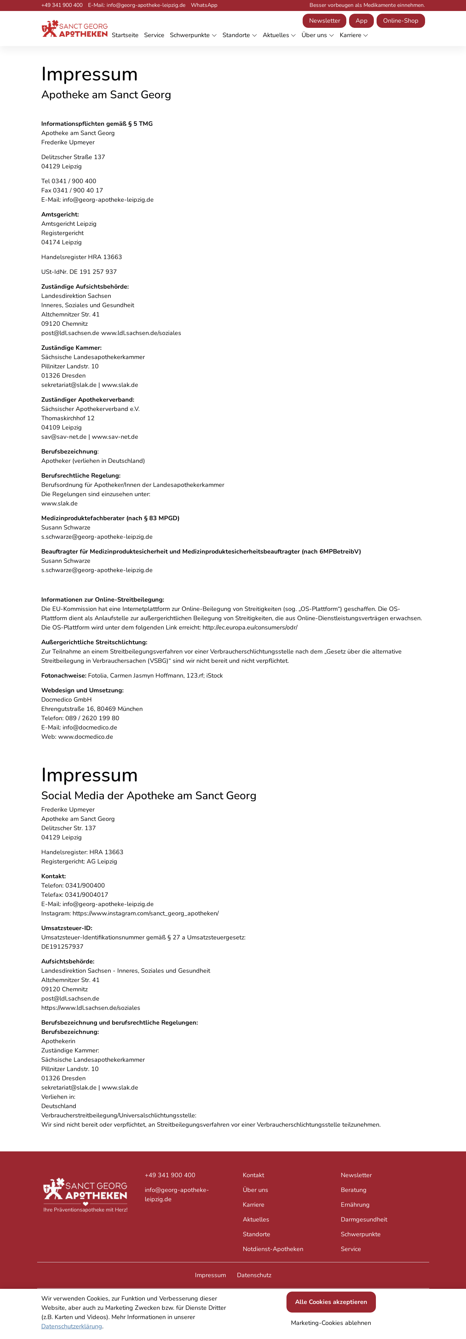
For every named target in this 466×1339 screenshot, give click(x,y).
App (362, 20)
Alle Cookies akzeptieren (331, 1302)
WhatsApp (204, 5)
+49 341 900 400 (62, 5)
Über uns (255, 1190)
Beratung (354, 1190)
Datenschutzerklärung (71, 1326)
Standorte (256, 1234)
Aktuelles (256, 1219)
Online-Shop (401, 20)
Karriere (253, 1205)
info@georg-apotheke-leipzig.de (177, 1194)
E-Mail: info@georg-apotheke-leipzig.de (136, 5)
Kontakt (253, 1175)
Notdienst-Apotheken (273, 1249)
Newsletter (324, 20)
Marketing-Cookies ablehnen (331, 1323)
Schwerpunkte (361, 1234)
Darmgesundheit (364, 1219)
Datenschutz (254, 1275)
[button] (126, 35)
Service (351, 1249)
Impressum (210, 1275)
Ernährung (355, 1205)
